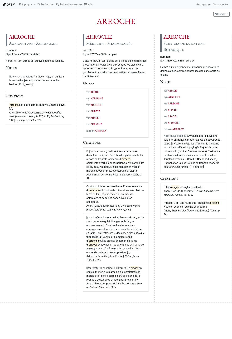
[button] (27, 4)
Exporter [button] (220, 14)
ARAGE (95, 117)
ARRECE (95, 111)
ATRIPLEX (100, 130)
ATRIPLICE (97, 98)
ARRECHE (96, 105)
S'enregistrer (203, 4)
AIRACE (95, 92)
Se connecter (220, 4)
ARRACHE (96, 124)
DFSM (9, 4)
